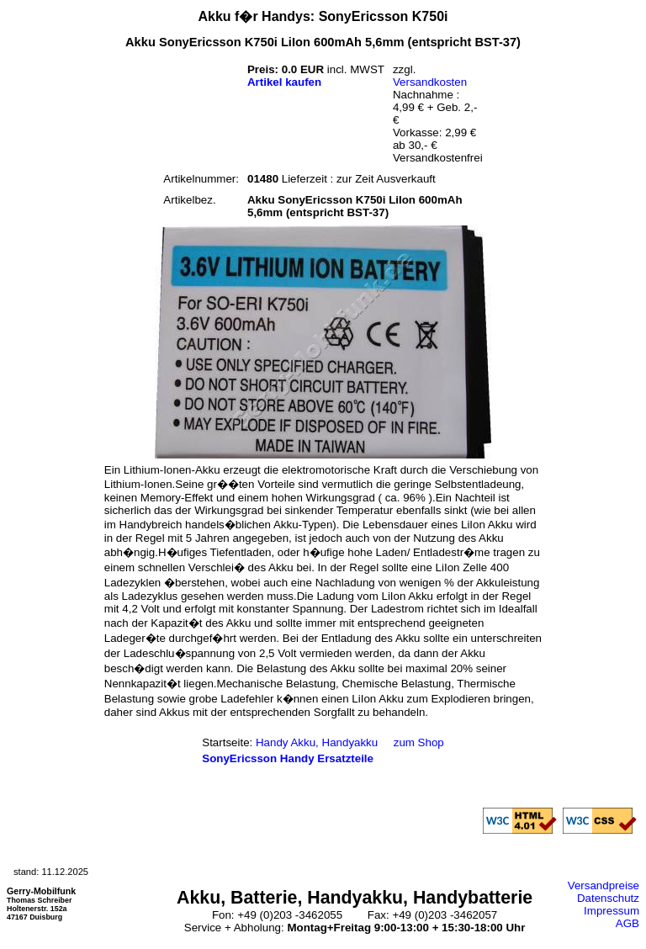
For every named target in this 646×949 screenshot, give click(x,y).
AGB (627, 923)
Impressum (611, 910)
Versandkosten (430, 82)
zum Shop (419, 742)
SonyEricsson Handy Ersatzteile (287, 758)
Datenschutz (608, 898)
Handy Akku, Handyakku (317, 742)
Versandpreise (603, 885)
